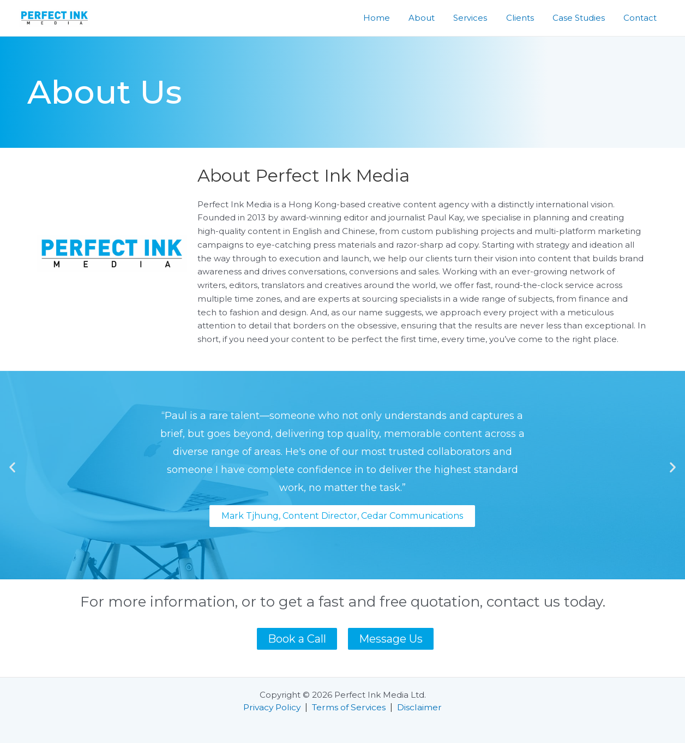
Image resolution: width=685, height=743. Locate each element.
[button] (12, 467)
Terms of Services (350, 707)
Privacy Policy (271, 707)
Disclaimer (422, 707)
